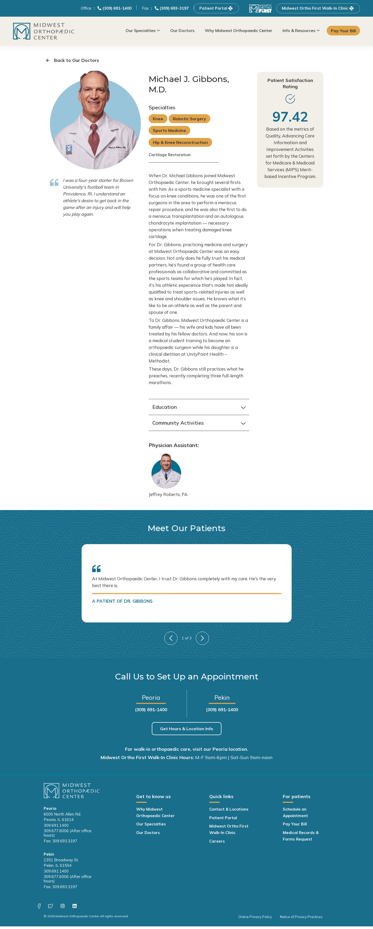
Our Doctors (182, 30)
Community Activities (199, 425)
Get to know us (153, 799)
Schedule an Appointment (295, 815)
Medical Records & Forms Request (301, 838)
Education (199, 409)
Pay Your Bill (343, 30)
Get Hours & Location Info (186, 731)
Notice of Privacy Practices (301, 919)
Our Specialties (140, 30)
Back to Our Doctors (71, 61)
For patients (296, 799)
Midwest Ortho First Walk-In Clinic (318, 8)
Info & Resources (299, 30)
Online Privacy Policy (256, 919)
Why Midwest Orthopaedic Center (238, 30)
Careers (217, 843)
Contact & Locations (228, 811)
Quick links (221, 799)
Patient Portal (216, 8)
